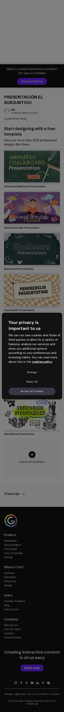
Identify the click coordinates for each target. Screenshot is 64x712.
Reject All (32, 381)
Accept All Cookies (32, 391)
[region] (32, 356)
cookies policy (42, 362)
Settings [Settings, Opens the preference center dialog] (32, 372)
